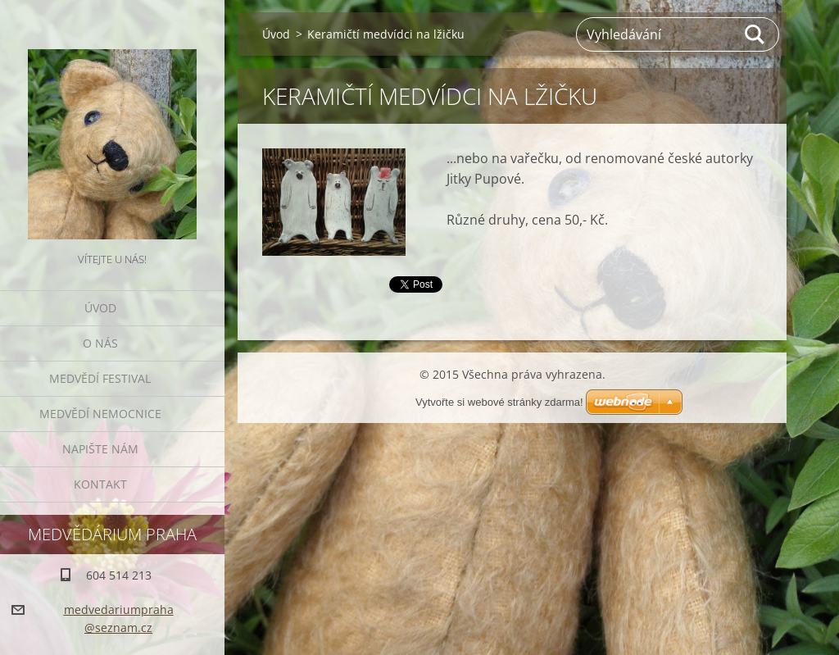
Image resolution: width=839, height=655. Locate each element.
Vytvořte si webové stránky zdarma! (499, 402)
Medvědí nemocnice (100, 413)
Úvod (100, 308)
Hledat (755, 34)
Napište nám (100, 449)
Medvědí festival (100, 378)
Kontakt (100, 484)
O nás (100, 343)
